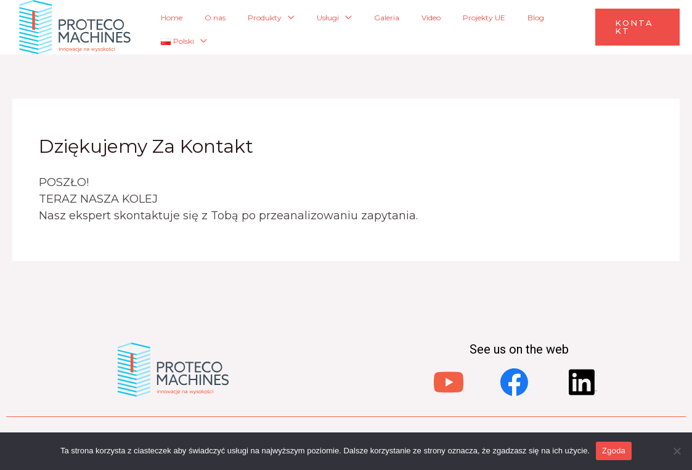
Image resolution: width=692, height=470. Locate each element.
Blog (505, 26)
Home (227, 26)
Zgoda (613, 450)
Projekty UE (466, 26)
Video (425, 26)
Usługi (347, 26)
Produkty (296, 26)
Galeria (393, 26)
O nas (258, 26)
